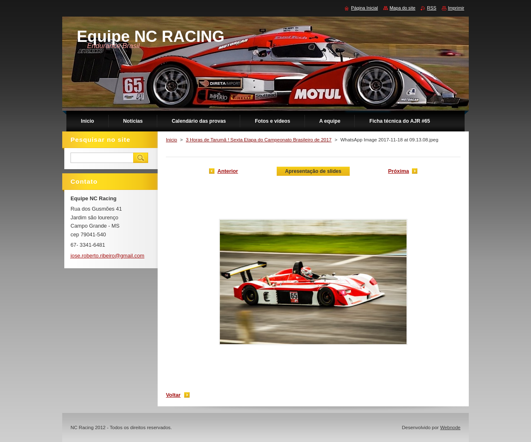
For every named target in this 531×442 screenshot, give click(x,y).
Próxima (398, 171)
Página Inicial (364, 7)
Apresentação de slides (313, 171)
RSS (431, 7)
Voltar (173, 395)
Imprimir (456, 7)
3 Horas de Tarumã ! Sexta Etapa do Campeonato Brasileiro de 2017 (258, 139)
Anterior (227, 171)
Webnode (450, 427)
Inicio (171, 139)
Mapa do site (402, 7)
